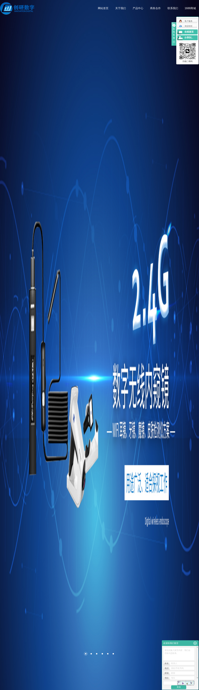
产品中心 (138, 8)
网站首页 (103, 8)
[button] (78, 653)
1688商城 (190, 8)
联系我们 (173, 8)
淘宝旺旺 (186, 26)
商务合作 (155, 8)
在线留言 (189, 32)
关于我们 (120, 8)
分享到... (188, 37)
